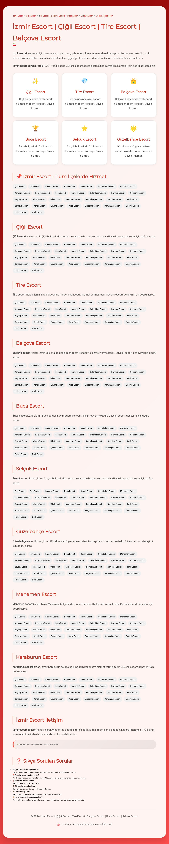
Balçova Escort (58, 16)
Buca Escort (72, 16)
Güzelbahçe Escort (104, 16)
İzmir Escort (18, 16)
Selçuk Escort (87, 16)
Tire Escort (44, 16)
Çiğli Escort (31, 16)
